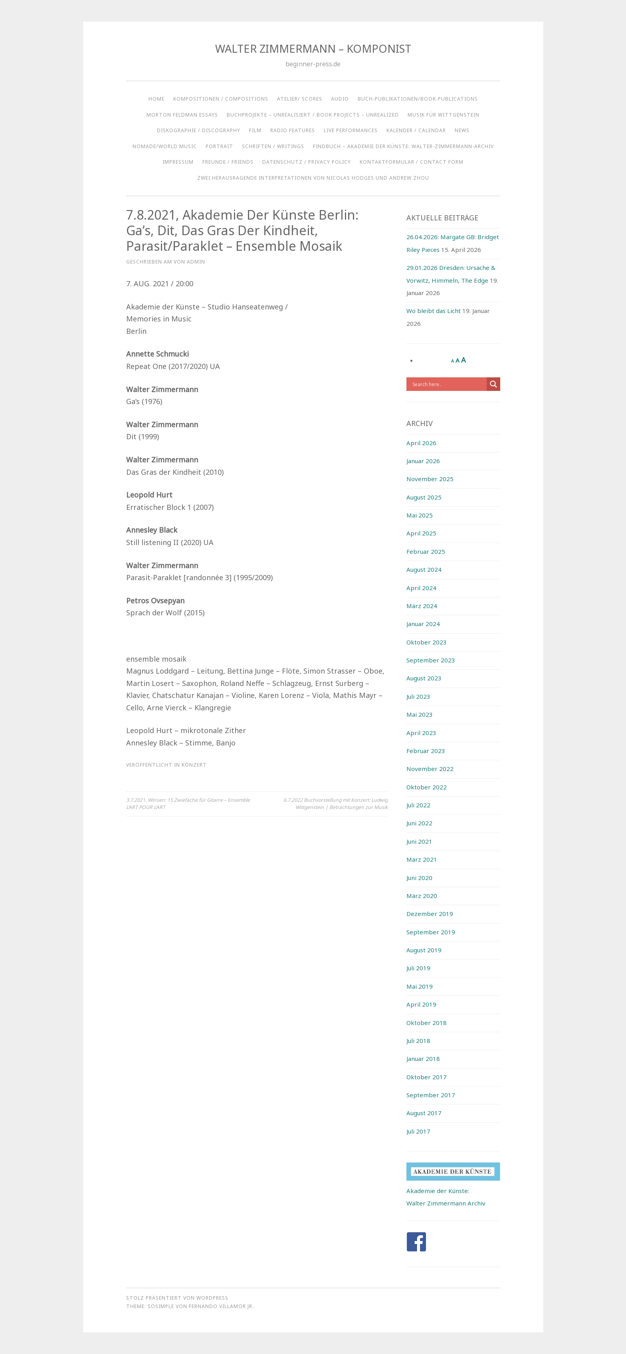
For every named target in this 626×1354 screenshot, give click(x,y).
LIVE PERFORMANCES (351, 130)
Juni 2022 (419, 823)
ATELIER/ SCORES (299, 98)
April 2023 (421, 733)
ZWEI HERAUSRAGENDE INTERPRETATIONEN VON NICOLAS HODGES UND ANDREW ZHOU (313, 177)
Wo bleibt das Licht (433, 311)
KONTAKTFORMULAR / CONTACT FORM (412, 162)
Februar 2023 (425, 751)
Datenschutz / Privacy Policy (306, 162)
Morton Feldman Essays (182, 114)
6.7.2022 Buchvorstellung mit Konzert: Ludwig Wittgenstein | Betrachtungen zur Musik (335, 804)
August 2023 (424, 678)
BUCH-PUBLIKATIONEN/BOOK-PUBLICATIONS (418, 98)
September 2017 (430, 1095)
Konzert (194, 764)
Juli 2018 (418, 1041)
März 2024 (421, 606)
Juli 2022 (418, 805)
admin (196, 261)
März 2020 (421, 896)
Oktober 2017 (426, 1077)
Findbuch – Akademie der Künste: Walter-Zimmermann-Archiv (403, 146)
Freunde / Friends (228, 162)
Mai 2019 (419, 986)
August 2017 (424, 1113)
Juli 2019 (418, 968)
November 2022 (430, 769)
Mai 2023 (419, 714)
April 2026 (421, 443)
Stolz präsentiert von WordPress (177, 1298)
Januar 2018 (423, 1059)
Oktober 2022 (426, 787)
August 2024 (424, 569)
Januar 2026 (423, 461)
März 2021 (421, 859)
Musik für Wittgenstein (443, 114)
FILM (255, 130)
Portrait (219, 146)
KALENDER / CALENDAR (416, 130)
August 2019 (424, 950)
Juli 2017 (418, 1131)
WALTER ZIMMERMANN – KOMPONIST (313, 48)
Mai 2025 (419, 515)
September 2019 (430, 932)
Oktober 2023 (426, 642)
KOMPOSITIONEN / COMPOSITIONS (220, 98)
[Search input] (448, 384)
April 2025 (421, 533)
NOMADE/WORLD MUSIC (165, 146)
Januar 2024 (423, 624)
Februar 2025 (425, 551)
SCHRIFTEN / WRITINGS (273, 146)
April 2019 (421, 1004)
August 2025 (424, 497)
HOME (156, 98)
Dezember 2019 (429, 914)
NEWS (462, 130)
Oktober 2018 (426, 1023)
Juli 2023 (418, 696)
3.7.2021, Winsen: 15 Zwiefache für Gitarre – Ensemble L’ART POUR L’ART (188, 804)
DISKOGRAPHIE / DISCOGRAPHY (198, 130)
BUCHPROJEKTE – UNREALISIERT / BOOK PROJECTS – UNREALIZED (313, 114)
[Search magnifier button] (493, 384)
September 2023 (430, 660)
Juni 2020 (419, 878)
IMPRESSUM (178, 162)
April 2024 (421, 588)
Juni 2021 (419, 841)
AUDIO (340, 98)
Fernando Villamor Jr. (221, 1306)
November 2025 (430, 479)
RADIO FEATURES (292, 130)
